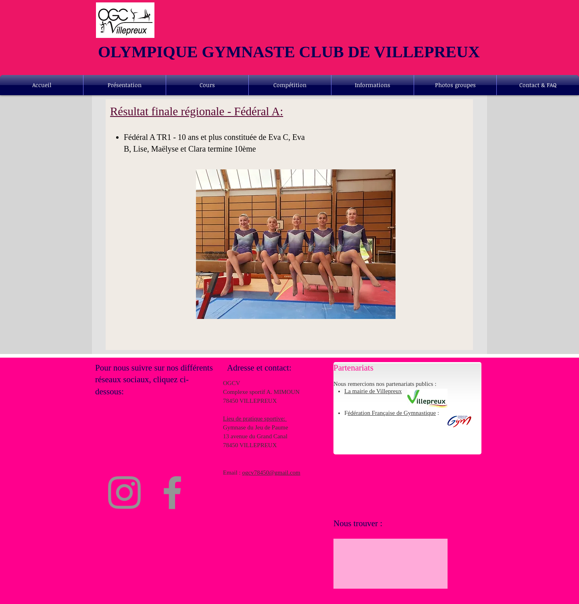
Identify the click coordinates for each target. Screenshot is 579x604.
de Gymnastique (416, 413)
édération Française (372, 413)
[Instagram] (124, 492)
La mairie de (359, 391)
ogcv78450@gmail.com (271, 472)
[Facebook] (172, 492)
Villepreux (389, 391)
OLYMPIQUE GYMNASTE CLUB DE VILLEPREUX (289, 52)
